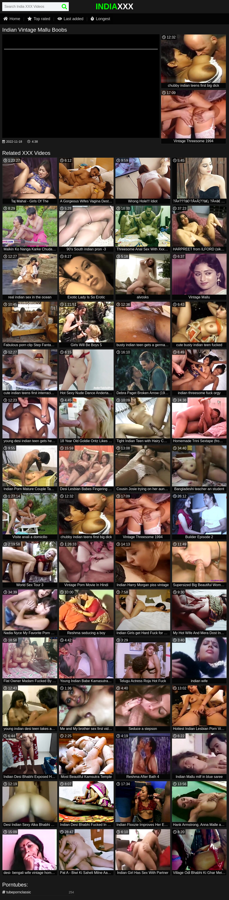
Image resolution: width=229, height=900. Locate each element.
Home (11, 19)
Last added (70, 19)
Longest (100, 19)
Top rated (38, 19)
